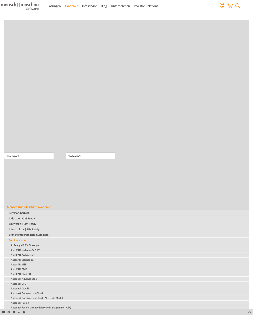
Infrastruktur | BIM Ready (24, 229)
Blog (104, 6)
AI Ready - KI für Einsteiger (25, 245)
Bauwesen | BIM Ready (22, 224)
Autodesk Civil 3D (20, 288)
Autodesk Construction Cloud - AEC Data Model (37, 298)
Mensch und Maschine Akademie (29, 207)
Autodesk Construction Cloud (27, 293)
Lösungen (54, 6)
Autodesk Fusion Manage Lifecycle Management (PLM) (41, 307)
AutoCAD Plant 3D (21, 274)
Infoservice (89, 6)
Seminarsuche (17, 240)
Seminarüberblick (19, 213)
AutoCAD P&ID (19, 269)
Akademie (71, 6)
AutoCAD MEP (18, 264)
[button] (24, 312)
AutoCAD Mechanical (22, 259)
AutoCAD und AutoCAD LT (25, 250)
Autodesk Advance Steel (24, 279)
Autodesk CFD (18, 283)
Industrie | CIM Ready (22, 218)
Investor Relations (146, 6)
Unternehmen (120, 6)
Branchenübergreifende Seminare (28, 235)
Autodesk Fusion (20, 303)
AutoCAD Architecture (23, 255)
